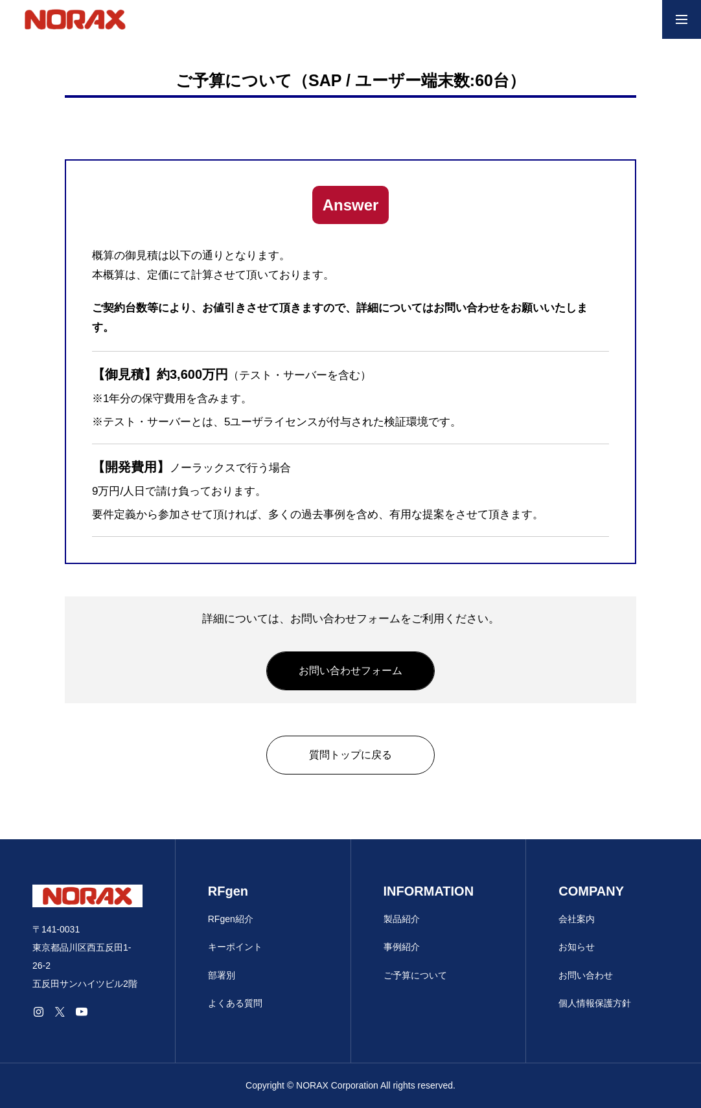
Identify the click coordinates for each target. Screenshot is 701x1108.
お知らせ (576, 947)
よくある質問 (235, 1003)
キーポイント (235, 947)
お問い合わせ (585, 975)
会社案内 (576, 919)
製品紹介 (402, 919)
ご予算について (415, 975)
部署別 (221, 975)
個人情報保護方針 (594, 1003)
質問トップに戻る (350, 754)
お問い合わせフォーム (350, 670)
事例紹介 (402, 947)
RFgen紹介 (230, 919)
